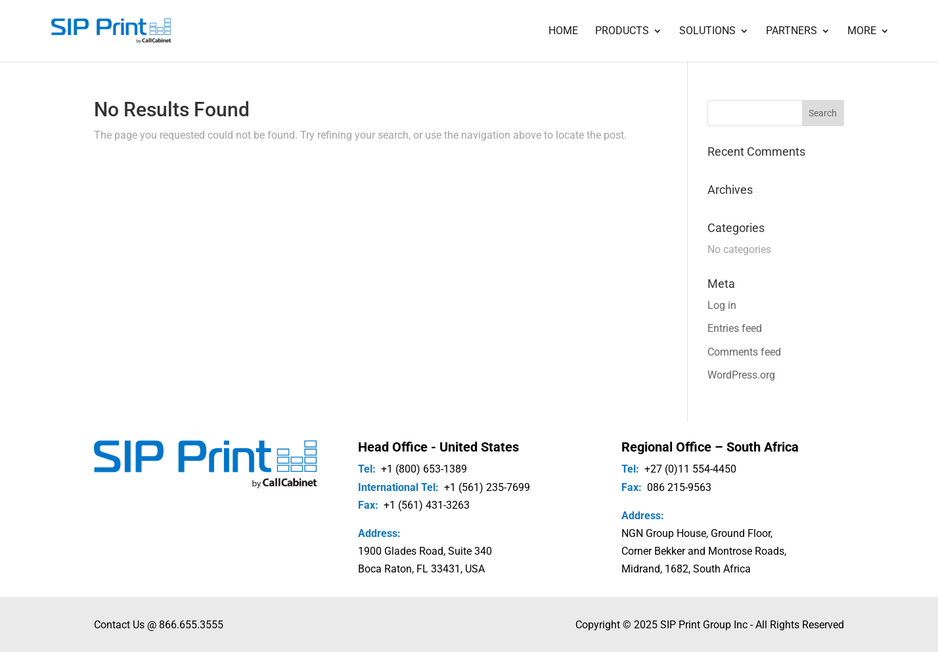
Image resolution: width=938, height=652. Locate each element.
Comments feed (744, 352)
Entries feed (734, 328)
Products (622, 31)
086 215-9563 (679, 487)
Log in (721, 305)
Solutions (707, 31)
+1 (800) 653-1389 (424, 469)
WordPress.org (741, 375)
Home (563, 31)
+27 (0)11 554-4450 (690, 469)
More (861, 31)
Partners (791, 31)
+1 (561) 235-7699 (487, 487)
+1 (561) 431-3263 (427, 505)
